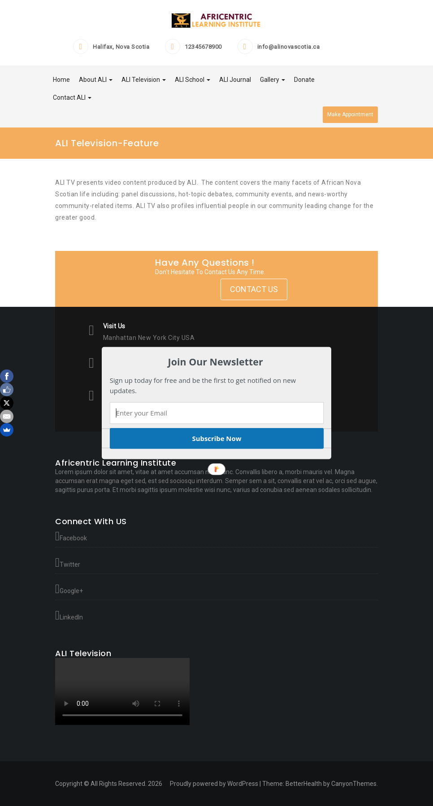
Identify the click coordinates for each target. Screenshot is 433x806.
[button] (215, 362)
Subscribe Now (216, 438)
